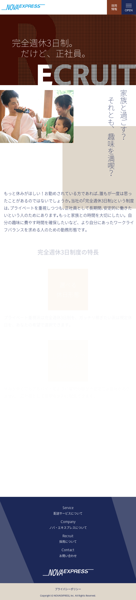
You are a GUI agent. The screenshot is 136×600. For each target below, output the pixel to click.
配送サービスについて (68, 513)
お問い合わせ (68, 556)
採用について (68, 542)
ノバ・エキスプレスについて (68, 528)
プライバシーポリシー (68, 589)
